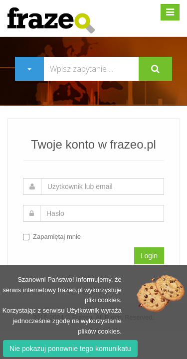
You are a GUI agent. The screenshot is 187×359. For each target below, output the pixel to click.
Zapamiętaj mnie (52, 236)
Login (149, 256)
